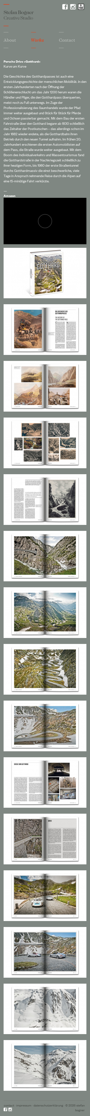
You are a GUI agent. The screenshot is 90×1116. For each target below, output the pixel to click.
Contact (9, 1105)
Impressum (23, 1105)
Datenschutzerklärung (48, 1105)
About (10, 40)
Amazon (10, 195)
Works (37, 40)
